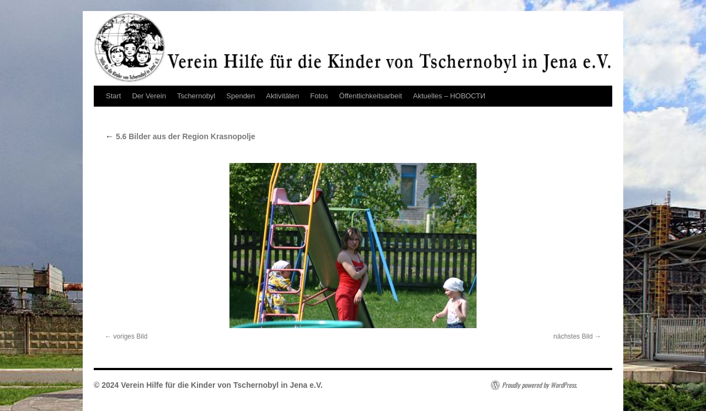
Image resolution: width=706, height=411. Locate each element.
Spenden (240, 96)
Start (113, 96)
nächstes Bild (572, 336)
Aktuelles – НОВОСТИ (449, 96)
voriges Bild (130, 336)
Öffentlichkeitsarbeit (370, 96)
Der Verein (148, 96)
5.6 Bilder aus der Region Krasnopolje (180, 136)
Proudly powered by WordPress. (539, 385)
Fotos (319, 96)
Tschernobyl (196, 96)
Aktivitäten (282, 96)
